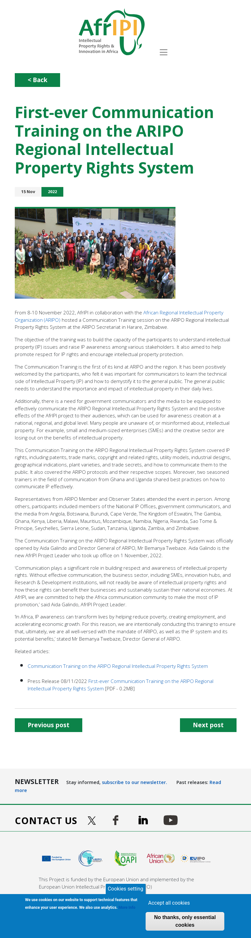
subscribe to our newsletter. (134, 782)
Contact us (46, 820)
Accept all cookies (169, 903)
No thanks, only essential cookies (185, 921)
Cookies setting (125, 889)
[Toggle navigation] (163, 52)
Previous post (48, 725)
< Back (37, 79)
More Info (127, 907)
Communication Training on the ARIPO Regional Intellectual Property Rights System (118, 666)
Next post (208, 725)
